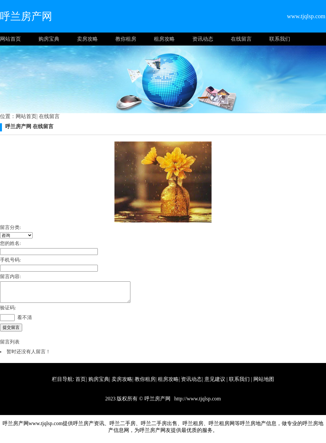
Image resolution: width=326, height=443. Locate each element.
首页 (80, 383)
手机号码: (10, 259)
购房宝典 (48, 39)
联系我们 (279, 39)
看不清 (24, 321)
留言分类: (10, 227)
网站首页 (10, 39)
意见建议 (214, 383)
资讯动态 (202, 39)
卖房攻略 (87, 39)
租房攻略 (164, 39)
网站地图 (263, 383)
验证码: (8, 311)
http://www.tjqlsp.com (197, 402)
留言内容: (10, 276)
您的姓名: (10, 243)
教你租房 (125, 39)
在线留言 (241, 39)
